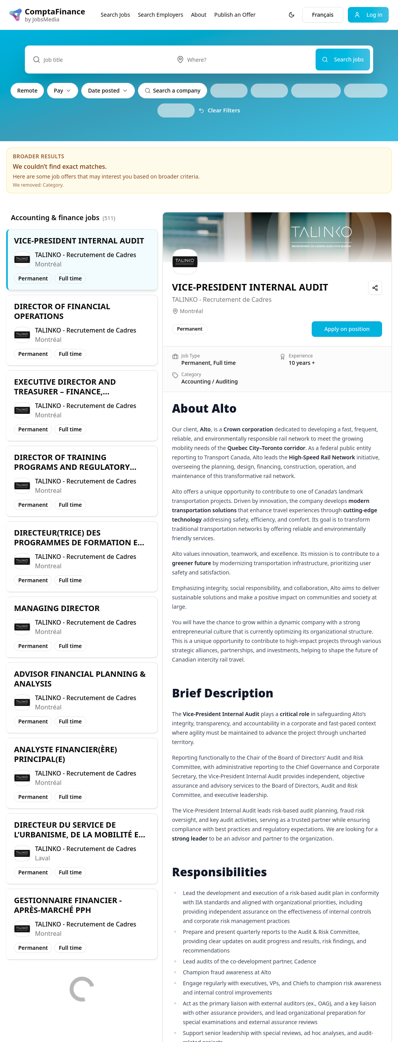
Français (322, 14)
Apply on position (347, 329)
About (198, 14)
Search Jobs (115, 14)
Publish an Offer (234, 14)
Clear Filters (219, 110)
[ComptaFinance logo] (47, 14)
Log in (368, 14)
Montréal (191, 311)
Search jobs (343, 59)
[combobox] (242, 59)
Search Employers (160, 14)
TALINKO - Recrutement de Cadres (222, 299)
